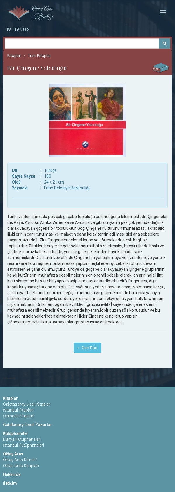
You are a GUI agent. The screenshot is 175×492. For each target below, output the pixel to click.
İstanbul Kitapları (18, 410)
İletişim (10, 483)
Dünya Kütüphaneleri (22, 439)
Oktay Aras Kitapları (21, 465)
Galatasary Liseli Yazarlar (27, 424)
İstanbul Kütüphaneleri (23, 445)
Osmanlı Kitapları (18, 416)
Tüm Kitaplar (39, 55)
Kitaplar (14, 55)
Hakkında (12, 474)
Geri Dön (87, 347)
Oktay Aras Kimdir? (20, 459)
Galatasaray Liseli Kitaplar (26, 404)
